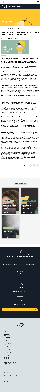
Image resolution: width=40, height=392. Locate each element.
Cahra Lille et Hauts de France (10, 352)
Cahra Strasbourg (7, 343)
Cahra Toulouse (7, 340)
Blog (5, 364)
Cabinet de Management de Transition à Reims (13, 344)
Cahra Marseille (7, 349)
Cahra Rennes (6, 341)
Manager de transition (7, 152)
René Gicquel (32, 66)
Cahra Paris (6, 346)
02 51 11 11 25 (8, 337)
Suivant (28, 309)
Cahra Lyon (6, 350)
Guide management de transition (11, 363)
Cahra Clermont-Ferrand (9, 353)
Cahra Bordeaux (7, 355)
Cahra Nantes (6, 347)
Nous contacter (7, 367)
